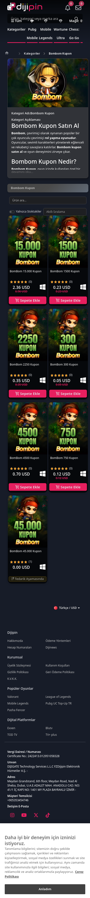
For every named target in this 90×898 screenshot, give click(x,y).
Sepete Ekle (27, 300)
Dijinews (51, 647)
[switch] (12, 211)
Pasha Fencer (16, 710)
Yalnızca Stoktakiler (28, 211)
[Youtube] (24, 815)
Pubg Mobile (32, 29)
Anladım (45, 889)
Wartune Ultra (61, 29)
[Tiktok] (47, 815)
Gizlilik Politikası (18, 672)
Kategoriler (32, 53)
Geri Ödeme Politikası (60, 672)
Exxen (11, 728)
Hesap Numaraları (19, 647)
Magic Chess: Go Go (74, 29)
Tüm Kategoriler (16, 25)
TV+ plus (51, 735)
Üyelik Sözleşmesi (19, 665)
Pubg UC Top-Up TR (59, 703)
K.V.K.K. (12, 679)
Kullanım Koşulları (58, 665)
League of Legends (58, 697)
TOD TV (12, 735)
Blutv (49, 728)
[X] (35, 815)
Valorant (12, 697)
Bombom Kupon (60, 53)
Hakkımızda (15, 641)
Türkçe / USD (67, 608)
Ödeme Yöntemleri (58, 641)
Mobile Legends (45, 29)
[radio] (11, 282)
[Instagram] (12, 815)
